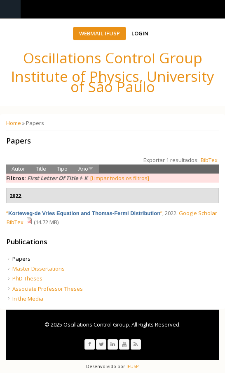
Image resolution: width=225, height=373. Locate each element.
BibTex (209, 160)
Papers (21, 258)
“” (84, 213)
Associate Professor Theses (47, 288)
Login (139, 33)
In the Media (27, 298)
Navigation (10, 9)
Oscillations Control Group (112, 57)
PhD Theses (27, 278)
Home (13, 123)
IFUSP (132, 366)
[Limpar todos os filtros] (119, 178)
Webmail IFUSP (99, 33)
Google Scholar (198, 213)
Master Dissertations (38, 268)
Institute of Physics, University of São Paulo (112, 81)
